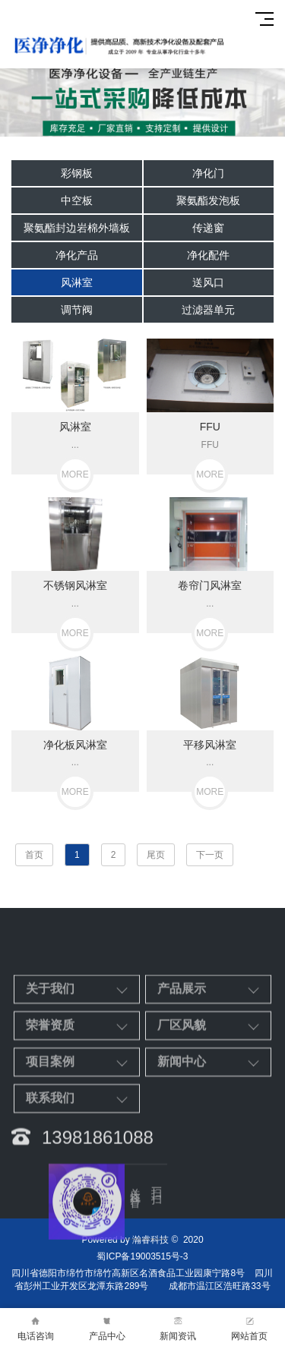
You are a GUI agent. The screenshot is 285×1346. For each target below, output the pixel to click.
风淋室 (77, 282)
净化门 (208, 173)
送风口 (208, 282)
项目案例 (50, 1146)
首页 (34, 855)
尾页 (156, 855)
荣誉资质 (50, 1110)
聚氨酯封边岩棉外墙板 (77, 228)
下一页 (209, 855)
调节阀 (77, 310)
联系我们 (50, 1183)
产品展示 (181, 1073)
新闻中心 (181, 1146)
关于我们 (50, 1073)
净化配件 (208, 255)
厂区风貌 (181, 1110)
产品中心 (107, 1327)
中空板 (77, 200)
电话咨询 (35, 1327)
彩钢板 (77, 173)
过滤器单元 (208, 310)
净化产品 (76, 255)
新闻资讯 (178, 1327)
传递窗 (208, 228)
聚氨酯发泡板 (208, 200)
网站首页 (249, 1327)
